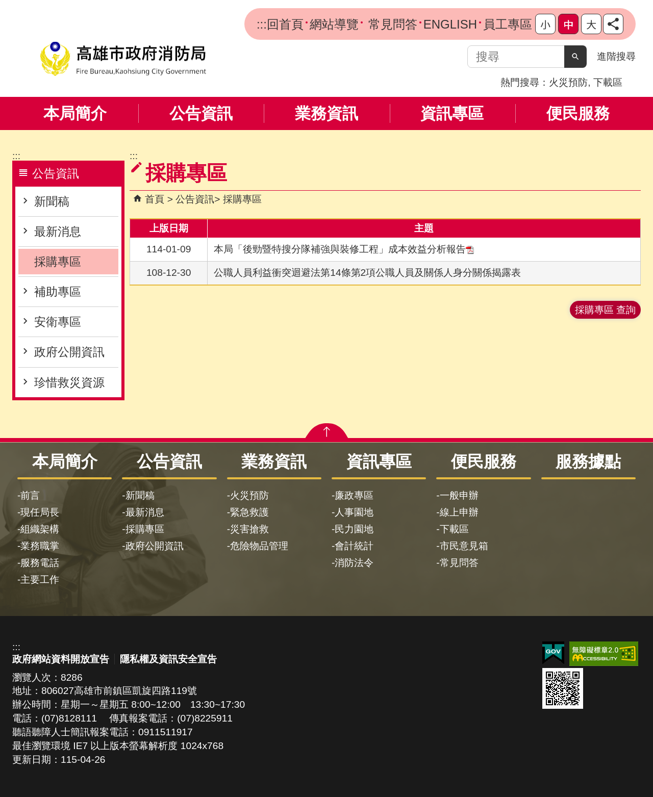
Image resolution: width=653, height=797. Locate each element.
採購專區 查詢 (605, 309)
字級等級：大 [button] (591, 24)
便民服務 (578, 113)
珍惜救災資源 (69, 382)
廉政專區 (354, 495)
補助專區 (57, 291)
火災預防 (568, 82)
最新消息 (57, 231)
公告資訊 (201, 113)
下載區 (607, 82)
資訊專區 (452, 113)
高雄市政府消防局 (123, 59)
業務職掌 (39, 546)
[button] (575, 56)
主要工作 (39, 579)
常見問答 (391, 24)
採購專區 (57, 261)
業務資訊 (326, 113)
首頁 (154, 199)
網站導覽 (334, 24)
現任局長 (39, 512)
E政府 (553, 652)
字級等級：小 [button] (545, 24)
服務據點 (588, 461)
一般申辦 (459, 495)
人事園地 (354, 512)
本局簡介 (75, 113)
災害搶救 (249, 529)
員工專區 (507, 24)
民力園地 (354, 529)
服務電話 (39, 562)
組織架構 (39, 529)
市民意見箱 (464, 546)
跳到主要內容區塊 (5, 5)
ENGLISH (450, 24)
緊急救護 (249, 512)
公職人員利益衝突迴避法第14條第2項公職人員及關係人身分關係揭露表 (367, 272)
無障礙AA (603, 653)
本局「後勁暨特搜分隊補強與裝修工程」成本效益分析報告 (344, 249)
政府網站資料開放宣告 (60, 659)
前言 (30, 495)
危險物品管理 (259, 546)
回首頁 (285, 24)
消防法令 (354, 562)
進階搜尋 (616, 56)
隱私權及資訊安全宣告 (168, 659)
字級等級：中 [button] (568, 24)
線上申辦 (459, 512)
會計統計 (354, 546)
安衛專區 (57, 321)
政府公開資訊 (69, 351)
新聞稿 (51, 201)
